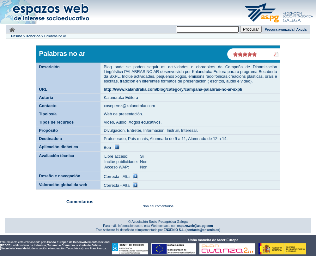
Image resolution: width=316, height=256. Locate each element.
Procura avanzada (279, 29)
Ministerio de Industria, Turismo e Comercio (45, 245)
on (235, 54)
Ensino (16, 36)
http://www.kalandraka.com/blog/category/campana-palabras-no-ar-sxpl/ (173, 89)
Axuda (301, 29)
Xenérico (33, 36)
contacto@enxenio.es (202, 230)
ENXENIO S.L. (174, 230)
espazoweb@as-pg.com (194, 226)
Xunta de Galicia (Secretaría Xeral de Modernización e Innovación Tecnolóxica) (50, 247)
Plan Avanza (98, 248)
